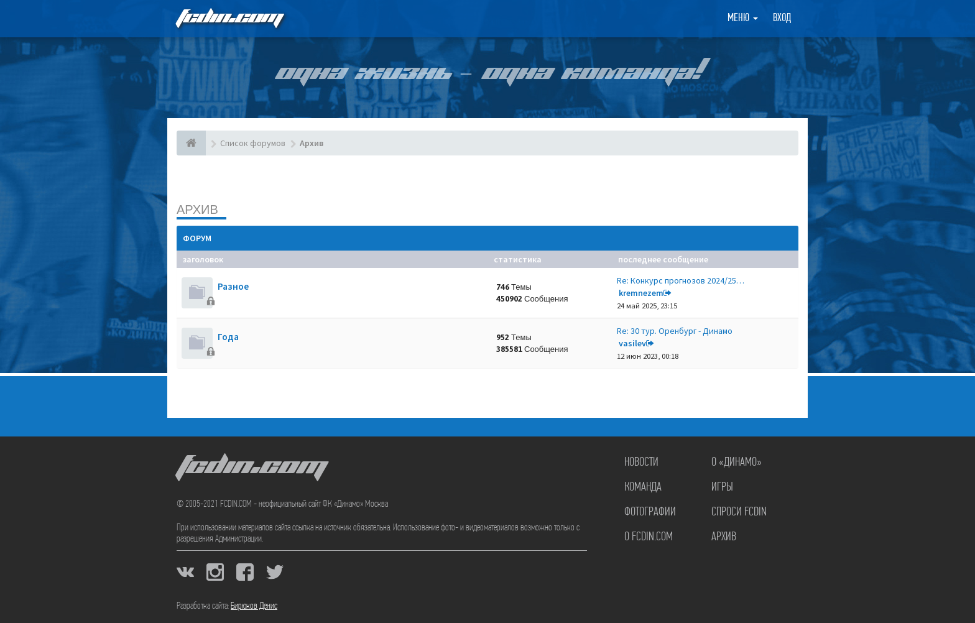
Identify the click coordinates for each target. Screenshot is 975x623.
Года (228, 337)
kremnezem (641, 292)
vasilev (632, 343)
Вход (782, 18)
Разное (233, 286)
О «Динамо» (736, 462)
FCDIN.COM (229, 18)
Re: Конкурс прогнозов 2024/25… (680, 280)
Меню (743, 18)
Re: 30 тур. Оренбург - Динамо (674, 330)
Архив (197, 209)
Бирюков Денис (254, 606)
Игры (722, 487)
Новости (641, 462)
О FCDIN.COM (648, 537)
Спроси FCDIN (739, 512)
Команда (643, 487)
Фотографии (650, 512)
